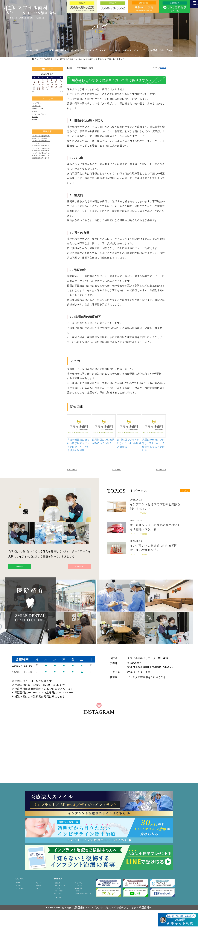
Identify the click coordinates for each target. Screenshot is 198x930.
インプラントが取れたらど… (46, 170)
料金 (161, 51)
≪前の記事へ (75, 470)
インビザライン (39, 104)
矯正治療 (59, 892)
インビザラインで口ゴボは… (46, 162)
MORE (182, 492)
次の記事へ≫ (158, 470)
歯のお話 (36, 123)
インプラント (38, 108)
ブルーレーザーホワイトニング (129, 51)
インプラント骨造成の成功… (46, 144)
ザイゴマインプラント (43, 119)
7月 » (60, 91)
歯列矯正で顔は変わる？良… (46, 177)
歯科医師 (26, 569)
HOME (29, 51)
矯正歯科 (36, 126)
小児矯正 (79, 905)
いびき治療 (151, 51)
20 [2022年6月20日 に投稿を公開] (34, 87)
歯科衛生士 (72, 569)
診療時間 (40, 896)
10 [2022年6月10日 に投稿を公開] (52, 82)
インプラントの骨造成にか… (46, 151)
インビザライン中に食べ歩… (46, 159)
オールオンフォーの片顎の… (46, 148)
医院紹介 (21, 896)
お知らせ (36, 115)
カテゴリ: (155, 68)
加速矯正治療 (81, 901)
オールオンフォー (41, 111)
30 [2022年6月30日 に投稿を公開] (47, 89)
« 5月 (34, 91)
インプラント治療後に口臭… (46, 174)
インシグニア (81, 896)
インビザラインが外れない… (46, 155)
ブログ (169, 51)
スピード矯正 (61, 905)
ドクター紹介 (23, 901)
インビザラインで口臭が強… (46, 166)
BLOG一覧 (116, 470)
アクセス (40, 892)
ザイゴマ (59, 901)
